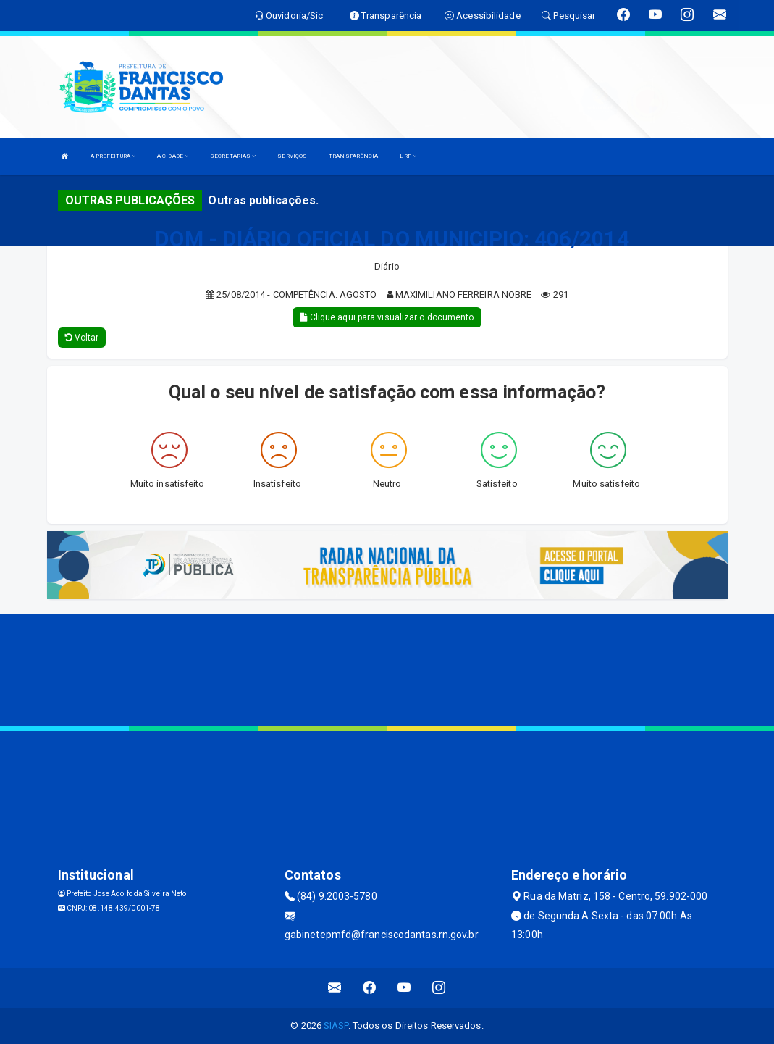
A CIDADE (172, 156)
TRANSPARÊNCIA (353, 156)
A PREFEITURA (113, 156)
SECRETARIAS (233, 156)
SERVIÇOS (292, 156)
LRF (408, 156)
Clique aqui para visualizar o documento (387, 317)
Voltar (82, 338)
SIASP (336, 1025)
